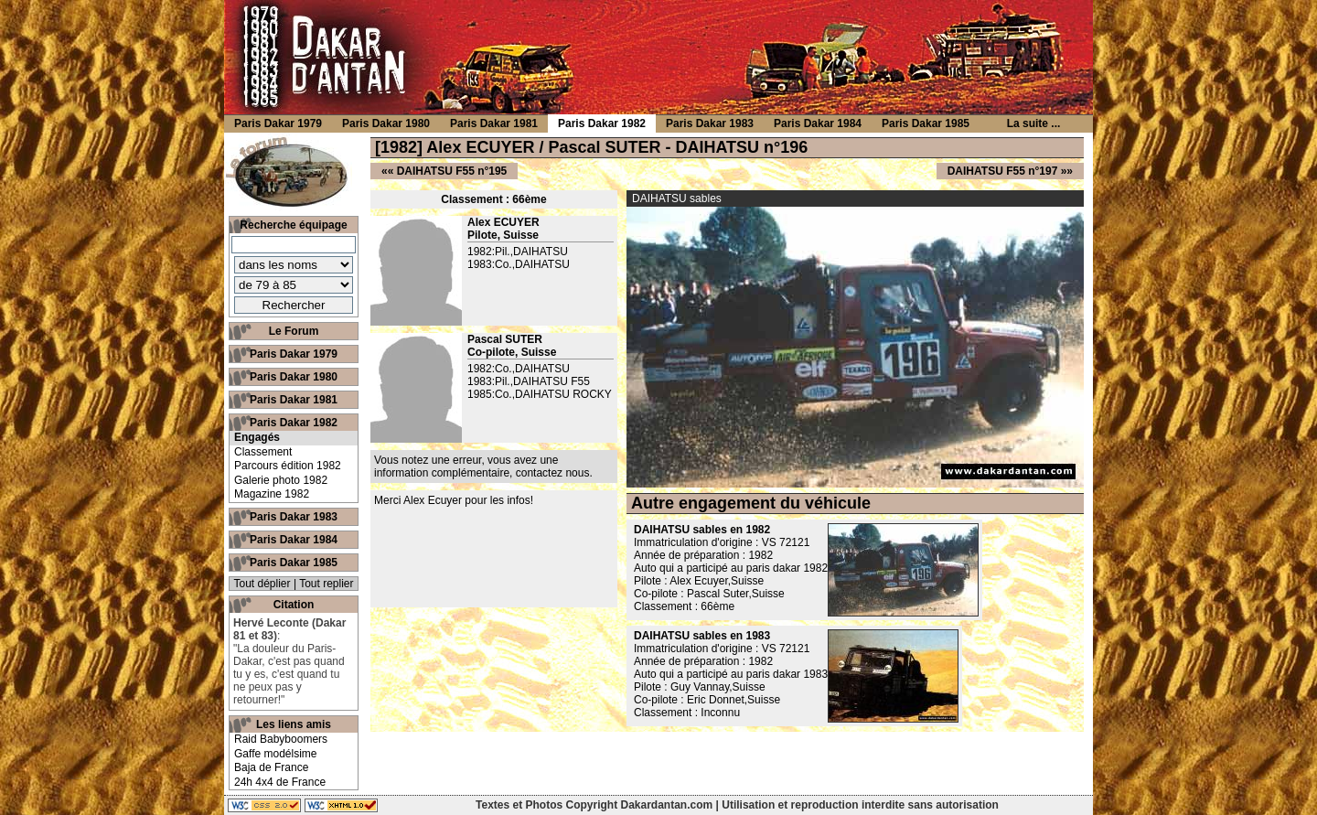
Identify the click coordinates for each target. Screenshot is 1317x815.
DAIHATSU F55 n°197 (1003, 171)
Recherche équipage (293, 225)
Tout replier (326, 583)
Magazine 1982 (271, 494)
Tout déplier (262, 583)
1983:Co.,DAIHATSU (518, 264)
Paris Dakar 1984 (293, 539)
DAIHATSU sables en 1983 (702, 635)
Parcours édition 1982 (287, 465)
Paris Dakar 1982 (293, 422)
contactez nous (553, 472)
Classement (263, 451)
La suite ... (1034, 123)
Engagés (257, 437)
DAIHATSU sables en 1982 (702, 529)
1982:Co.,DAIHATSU (518, 368)
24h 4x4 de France (280, 782)
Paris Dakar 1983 (293, 516)
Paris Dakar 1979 (293, 354)
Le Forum (294, 331)
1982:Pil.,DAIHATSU (517, 251)
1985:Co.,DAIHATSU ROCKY (539, 394)
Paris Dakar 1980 (293, 376)
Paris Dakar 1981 (293, 399)
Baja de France (271, 767)
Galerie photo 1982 (280, 480)
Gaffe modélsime (275, 753)
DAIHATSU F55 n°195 (452, 171)
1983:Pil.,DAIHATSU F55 (528, 381)
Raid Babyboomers (280, 739)
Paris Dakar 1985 (293, 562)
